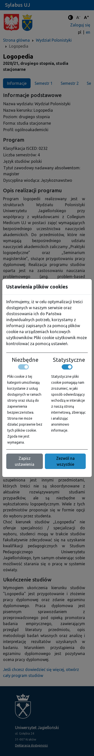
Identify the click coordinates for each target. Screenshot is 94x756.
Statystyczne (69, 360)
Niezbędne (25, 360)
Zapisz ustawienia (24, 461)
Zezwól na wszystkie (65, 461)
